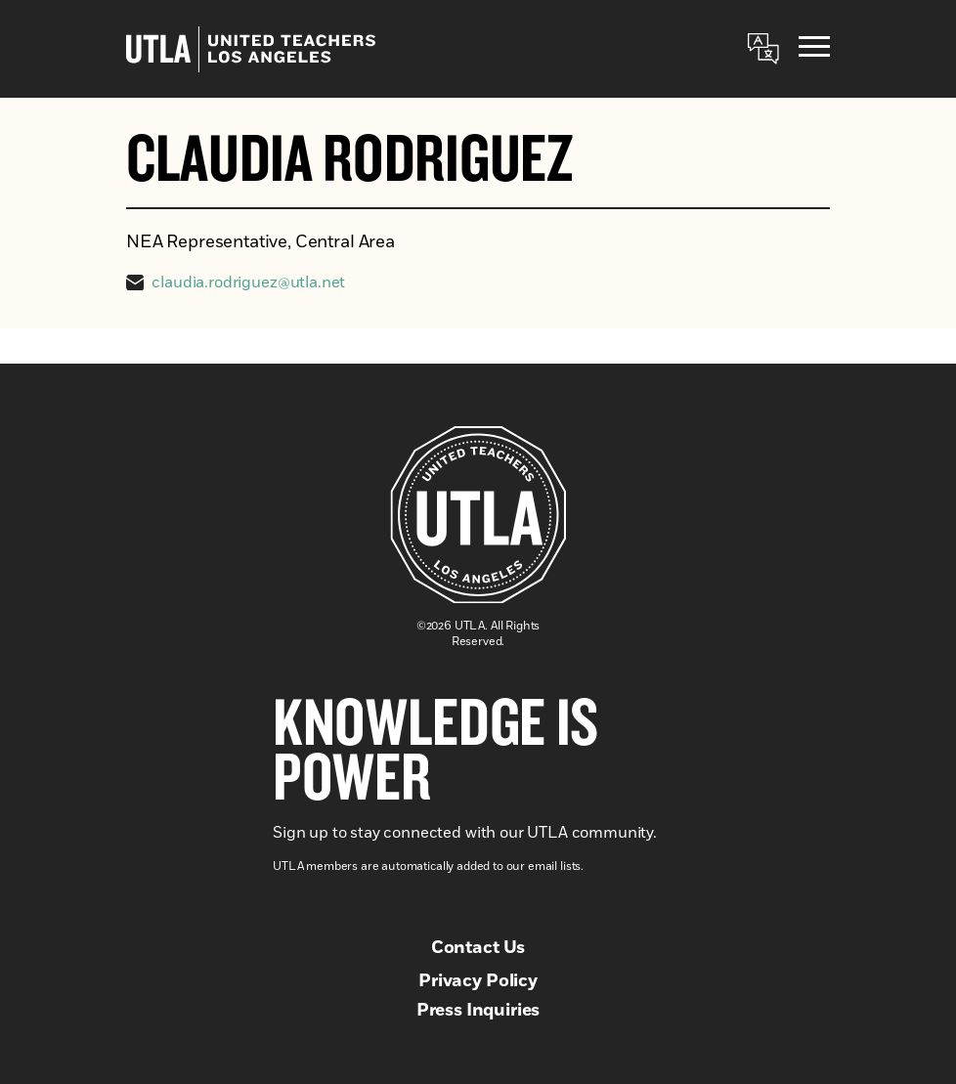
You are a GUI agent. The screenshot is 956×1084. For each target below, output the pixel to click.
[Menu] (814, 49)
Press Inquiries (478, 1010)
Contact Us (478, 948)
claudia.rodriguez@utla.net (248, 282)
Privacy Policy (478, 981)
